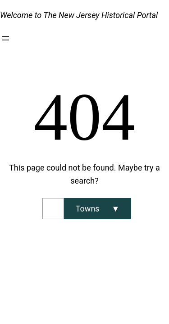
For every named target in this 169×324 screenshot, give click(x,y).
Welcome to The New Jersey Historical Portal (79, 15)
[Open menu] (5, 38)
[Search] (97, 208)
